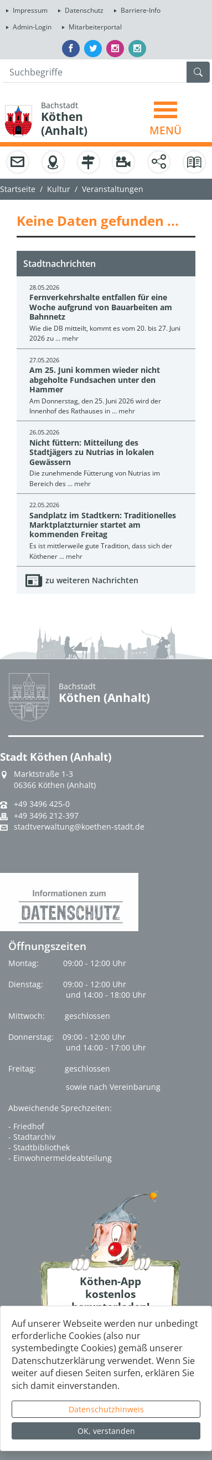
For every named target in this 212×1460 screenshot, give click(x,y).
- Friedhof (26, 1126)
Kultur (58, 189)
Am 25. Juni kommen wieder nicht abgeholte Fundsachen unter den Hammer (94, 380)
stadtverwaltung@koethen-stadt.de (79, 827)
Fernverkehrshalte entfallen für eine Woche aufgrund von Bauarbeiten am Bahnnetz (100, 307)
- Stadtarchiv (31, 1136)
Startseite (17, 189)
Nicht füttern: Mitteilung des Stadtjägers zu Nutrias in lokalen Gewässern (91, 452)
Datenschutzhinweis (106, 1409)
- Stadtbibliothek (39, 1147)
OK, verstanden (106, 1431)
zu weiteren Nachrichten (91, 580)
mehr (70, 338)
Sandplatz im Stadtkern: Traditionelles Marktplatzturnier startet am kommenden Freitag (102, 525)
